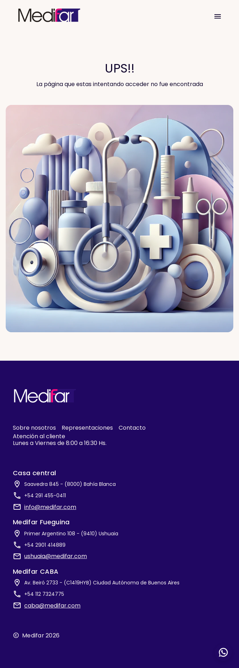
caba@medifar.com (52, 605)
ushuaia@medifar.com (55, 556)
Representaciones (87, 428)
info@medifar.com (50, 507)
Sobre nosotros (34, 428)
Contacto (132, 428)
